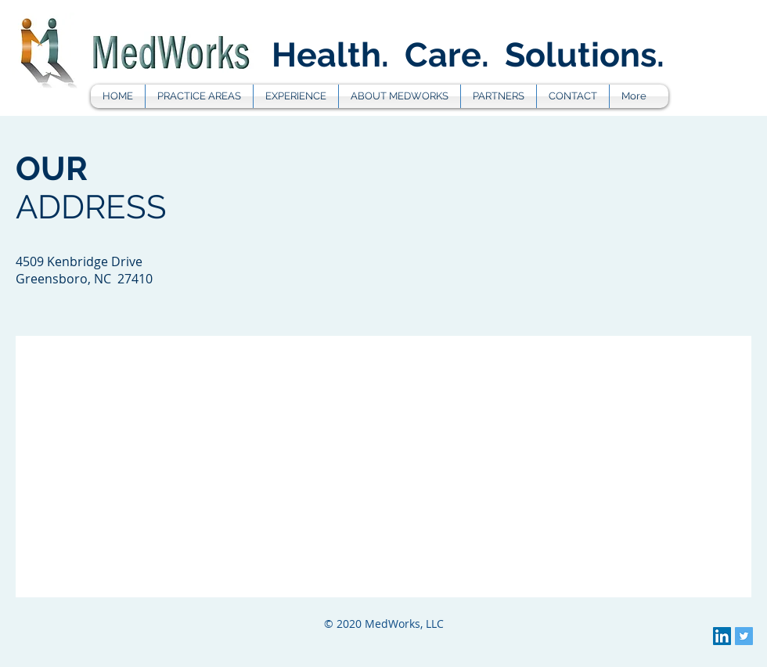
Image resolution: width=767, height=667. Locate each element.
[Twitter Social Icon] (744, 636)
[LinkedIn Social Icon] (722, 636)
